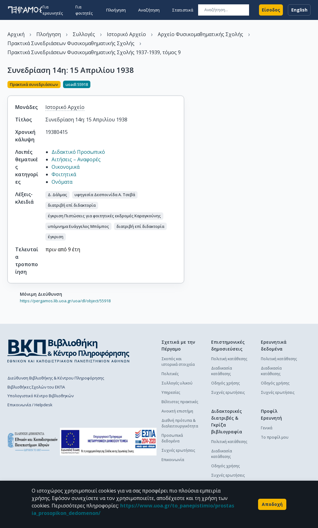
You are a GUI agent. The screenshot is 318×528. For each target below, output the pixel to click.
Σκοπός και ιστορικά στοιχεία (178, 361)
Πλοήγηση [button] (116, 10)
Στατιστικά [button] (182, 10)
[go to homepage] (25, 10)
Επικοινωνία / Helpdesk (29, 405)
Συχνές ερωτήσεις (178, 450)
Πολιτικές (170, 373)
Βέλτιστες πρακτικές (179, 401)
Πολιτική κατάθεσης (229, 358)
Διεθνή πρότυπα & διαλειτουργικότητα (179, 423)
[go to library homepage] (68, 350)
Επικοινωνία (172, 459)
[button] (57, 195)
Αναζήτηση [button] (149, 10)
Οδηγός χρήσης (225, 383)
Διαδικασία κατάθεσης (221, 370)
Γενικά (266, 428)
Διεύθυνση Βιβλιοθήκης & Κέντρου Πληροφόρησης (55, 378)
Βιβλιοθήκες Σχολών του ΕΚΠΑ (36, 387)
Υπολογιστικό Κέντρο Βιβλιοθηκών (40, 395)
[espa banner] (108, 441)
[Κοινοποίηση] (181, 84)
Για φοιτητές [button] (84, 10)
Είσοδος (271, 10)
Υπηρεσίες (170, 392)
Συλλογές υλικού (177, 383)
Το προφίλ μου (274, 437)
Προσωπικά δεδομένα (172, 438)
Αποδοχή (272, 504)
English (299, 10)
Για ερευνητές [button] (53, 10)
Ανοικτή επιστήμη (177, 411)
